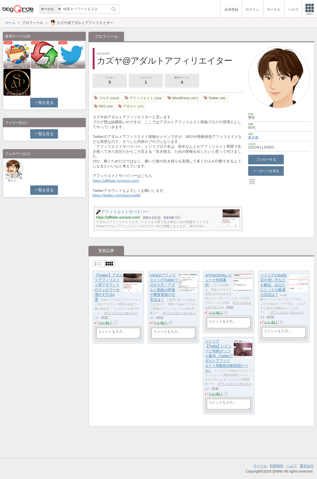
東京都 (253, 137)
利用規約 (277, 466)
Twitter (72, 66)
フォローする (266, 159)
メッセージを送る (266, 171)
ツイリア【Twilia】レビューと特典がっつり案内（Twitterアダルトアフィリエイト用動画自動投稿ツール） (226, 356)
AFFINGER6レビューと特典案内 (218, 280)
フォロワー (146, 80)
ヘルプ (291, 466)
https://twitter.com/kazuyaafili (116, 195)
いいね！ (106, 323)
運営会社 (307, 466)
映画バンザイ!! (16, 66)
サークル (260, 466)
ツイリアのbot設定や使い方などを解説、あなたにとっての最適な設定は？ (273, 285)
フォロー (110, 80)
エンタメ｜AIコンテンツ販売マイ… (14, 177)
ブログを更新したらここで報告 (44, 65)
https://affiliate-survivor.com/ (116, 180)
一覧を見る (43, 103)
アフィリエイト (16, 93)
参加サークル (182, 80)
